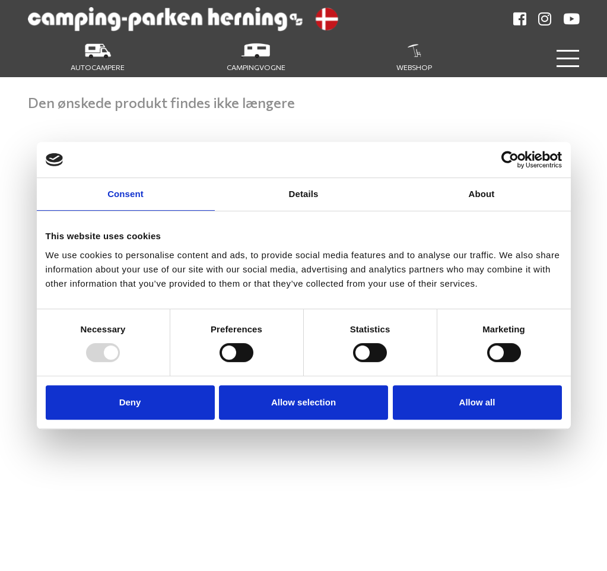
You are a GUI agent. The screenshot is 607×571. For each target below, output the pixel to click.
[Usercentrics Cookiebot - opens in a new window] (510, 160)
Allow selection (303, 402)
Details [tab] (304, 194)
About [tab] (482, 194)
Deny (130, 402)
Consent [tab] (125, 194)
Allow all (477, 402)
